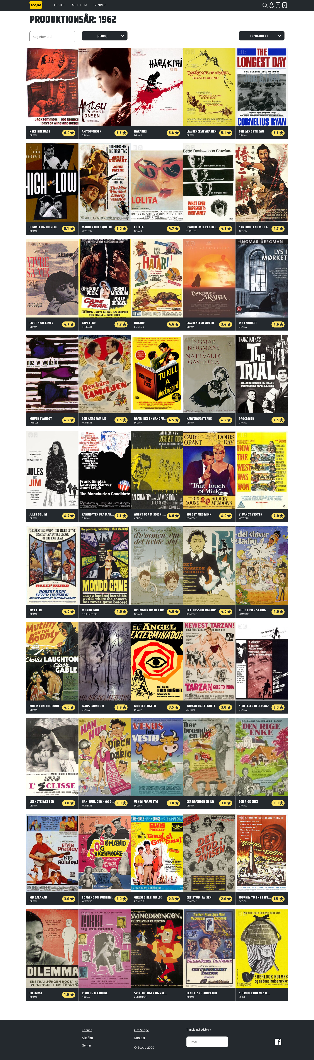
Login (271, 5)
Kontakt (139, 1038)
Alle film (79, 5)
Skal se (278, 5)
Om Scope (141, 1030)
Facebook (278, 1042)
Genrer (100, 5)
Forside (58, 5)
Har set (284, 5)
